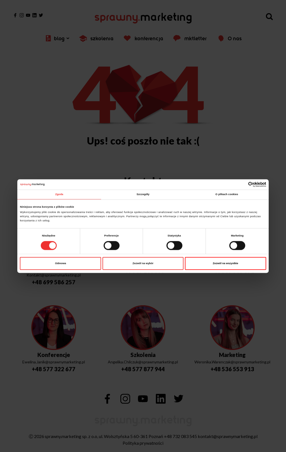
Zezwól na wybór (143, 263)
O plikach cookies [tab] (226, 194)
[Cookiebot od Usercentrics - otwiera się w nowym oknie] (241, 184)
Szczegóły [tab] (143, 194)
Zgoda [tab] (59, 194)
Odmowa (60, 263)
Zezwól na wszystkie (225, 263)
